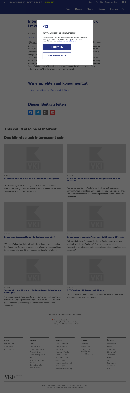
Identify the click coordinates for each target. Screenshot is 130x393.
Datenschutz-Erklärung (67, 41)
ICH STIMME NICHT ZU (57, 56)
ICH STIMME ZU (57, 47)
